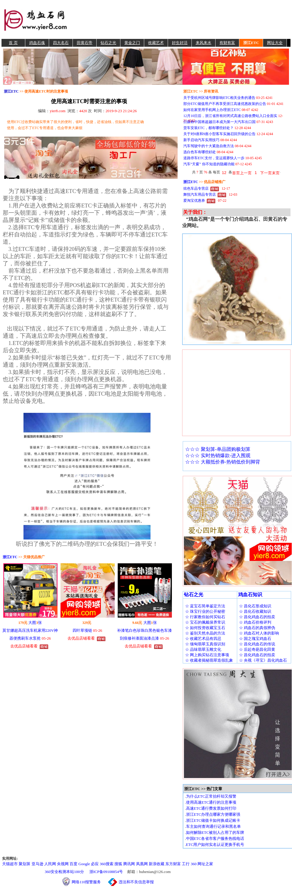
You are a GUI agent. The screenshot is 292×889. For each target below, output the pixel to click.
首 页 (13, 42)
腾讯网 (129, 864)
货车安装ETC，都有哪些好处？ (208, 128)
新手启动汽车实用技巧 (201, 140)
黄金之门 (132, 42)
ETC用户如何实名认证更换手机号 (215, 844)
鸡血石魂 (37, 42)
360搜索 (106, 864)
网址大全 (275, 42)
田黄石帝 (84, 42)
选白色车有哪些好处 (199, 152)
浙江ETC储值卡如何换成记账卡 (213, 820)
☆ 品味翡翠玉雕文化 (203, 649)
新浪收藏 (156, 864)
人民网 (50, 864)
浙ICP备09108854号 (106, 871)
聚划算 (24, 864)
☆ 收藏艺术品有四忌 (203, 638)
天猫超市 (10, 864)
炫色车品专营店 (196, 188)
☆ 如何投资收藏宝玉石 (205, 627)
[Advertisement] (179, 19)
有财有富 (227, 42)
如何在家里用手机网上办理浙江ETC (212, 110)
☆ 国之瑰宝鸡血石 (255, 638)
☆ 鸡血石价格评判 (255, 622)
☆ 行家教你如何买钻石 (205, 617)
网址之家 (205, 864)
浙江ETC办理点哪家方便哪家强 (213, 814)
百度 (73, 864)
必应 (95, 864)
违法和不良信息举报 (136, 882)
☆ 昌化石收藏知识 (255, 611)
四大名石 (61, 42)
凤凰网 (142, 864)
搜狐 (118, 864)
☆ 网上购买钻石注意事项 (207, 655)
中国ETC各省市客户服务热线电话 (215, 838)
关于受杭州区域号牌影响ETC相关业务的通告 (219, 98)
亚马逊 (37, 864)
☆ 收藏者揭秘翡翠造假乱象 (209, 660)
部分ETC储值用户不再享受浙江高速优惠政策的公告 (224, 104)
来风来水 (203, 42)
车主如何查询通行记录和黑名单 (213, 826)
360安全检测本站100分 (64, 871)
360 (194, 864)
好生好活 (180, 42)
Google (84, 864)
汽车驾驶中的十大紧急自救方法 (208, 146)
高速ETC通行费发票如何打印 (211, 808)
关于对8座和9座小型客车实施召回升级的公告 (219, 134)
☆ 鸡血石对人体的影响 (259, 633)
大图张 (35, 622)
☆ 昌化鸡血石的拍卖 (257, 617)
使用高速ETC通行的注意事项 (211, 802)
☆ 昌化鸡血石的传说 (257, 644)
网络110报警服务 (89, 882)
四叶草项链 (82, 630)
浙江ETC (251, 42)
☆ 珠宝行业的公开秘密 (205, 611)
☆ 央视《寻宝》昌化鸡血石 (263, 660)
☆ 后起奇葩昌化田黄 (257, 649)
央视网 (63, 864)
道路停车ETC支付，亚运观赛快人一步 (213, 158)
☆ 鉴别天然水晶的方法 (205, 633)
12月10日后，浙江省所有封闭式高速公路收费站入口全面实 (230, 116)
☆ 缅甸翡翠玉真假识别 (205, 644)
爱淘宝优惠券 (194, 200)
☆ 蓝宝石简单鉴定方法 (205, 606)
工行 (186, 864)
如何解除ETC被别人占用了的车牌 (215, 832)
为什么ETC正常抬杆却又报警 (211, 796)
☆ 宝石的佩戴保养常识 (205, 622)
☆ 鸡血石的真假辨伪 (257, 627)
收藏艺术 (156, 42)
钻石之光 (108, 42)
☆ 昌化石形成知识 (255, 606)
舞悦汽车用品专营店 (199, 194)
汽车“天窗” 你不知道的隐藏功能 (209, 164)
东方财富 (173, 864)
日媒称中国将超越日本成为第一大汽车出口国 (219, 122)
